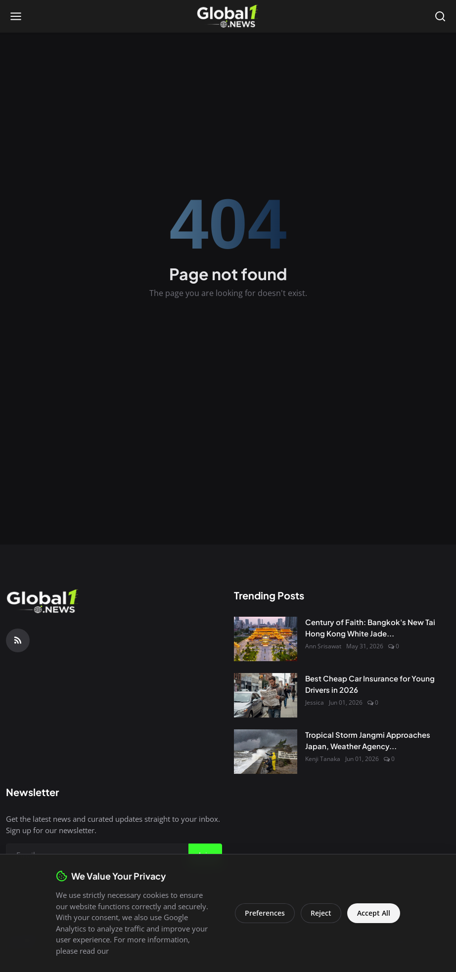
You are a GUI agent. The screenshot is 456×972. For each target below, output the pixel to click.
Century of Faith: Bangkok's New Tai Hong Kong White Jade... (370, 627)
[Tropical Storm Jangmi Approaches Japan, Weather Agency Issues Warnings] (265, 751)
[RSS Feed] (18, 640)
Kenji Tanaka (322, 759)
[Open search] (440, 16)
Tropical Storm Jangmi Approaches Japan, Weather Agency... (367, 740)
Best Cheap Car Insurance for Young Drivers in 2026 (370, 684)
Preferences (265, 913)
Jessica (314, 702)
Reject (321, 913)
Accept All (373, 913)
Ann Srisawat (323, 646)
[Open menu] (16, 16)
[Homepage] (228, 16)
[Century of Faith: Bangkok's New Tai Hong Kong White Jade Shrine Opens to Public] (265, 639)
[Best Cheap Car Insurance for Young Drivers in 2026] (265, 695)
